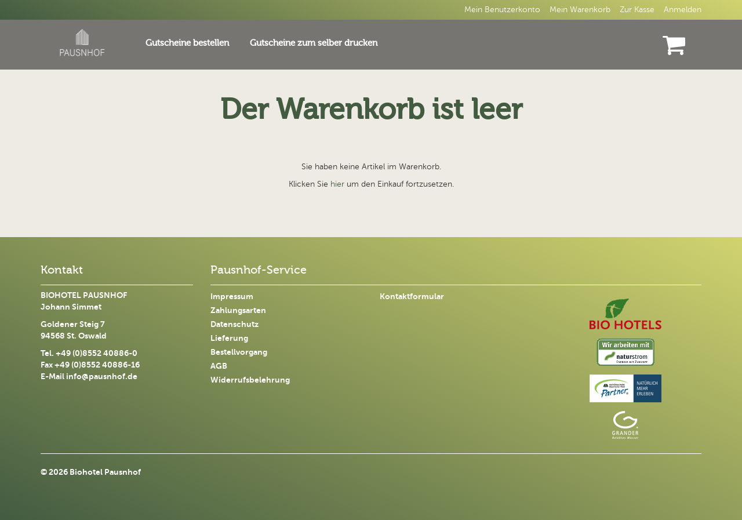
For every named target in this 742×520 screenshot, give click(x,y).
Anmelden (682, 9)
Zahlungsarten (238, 310)
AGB (218, 366)
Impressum (231, 296)
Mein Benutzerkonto (502, 9)
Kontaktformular (412, 296)
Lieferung (229, 338)
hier (337, 184)
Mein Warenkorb (580, 9)
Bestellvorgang (238, 352)
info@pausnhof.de (101, 376)
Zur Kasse (637, 9)
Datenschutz (234, 324)
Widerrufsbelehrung (250, 380)
